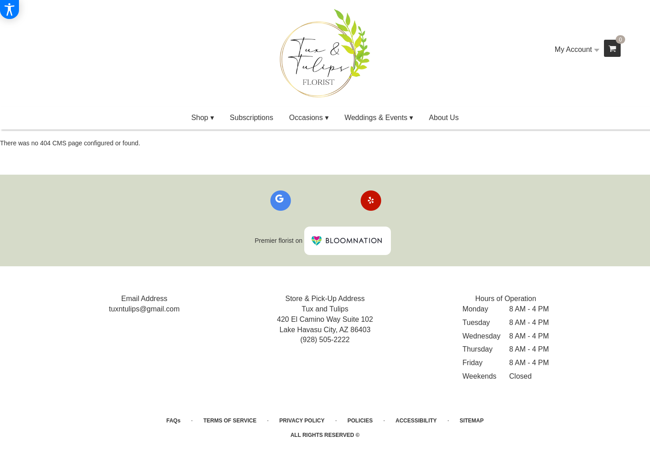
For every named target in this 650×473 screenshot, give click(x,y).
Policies (360, 420)
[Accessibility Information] (9, 9)
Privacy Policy (302, 420)
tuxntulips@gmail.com (144, 309)
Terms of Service (229, 420)
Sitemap (471, 420)
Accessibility (415, 420)
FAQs (174, 420)
